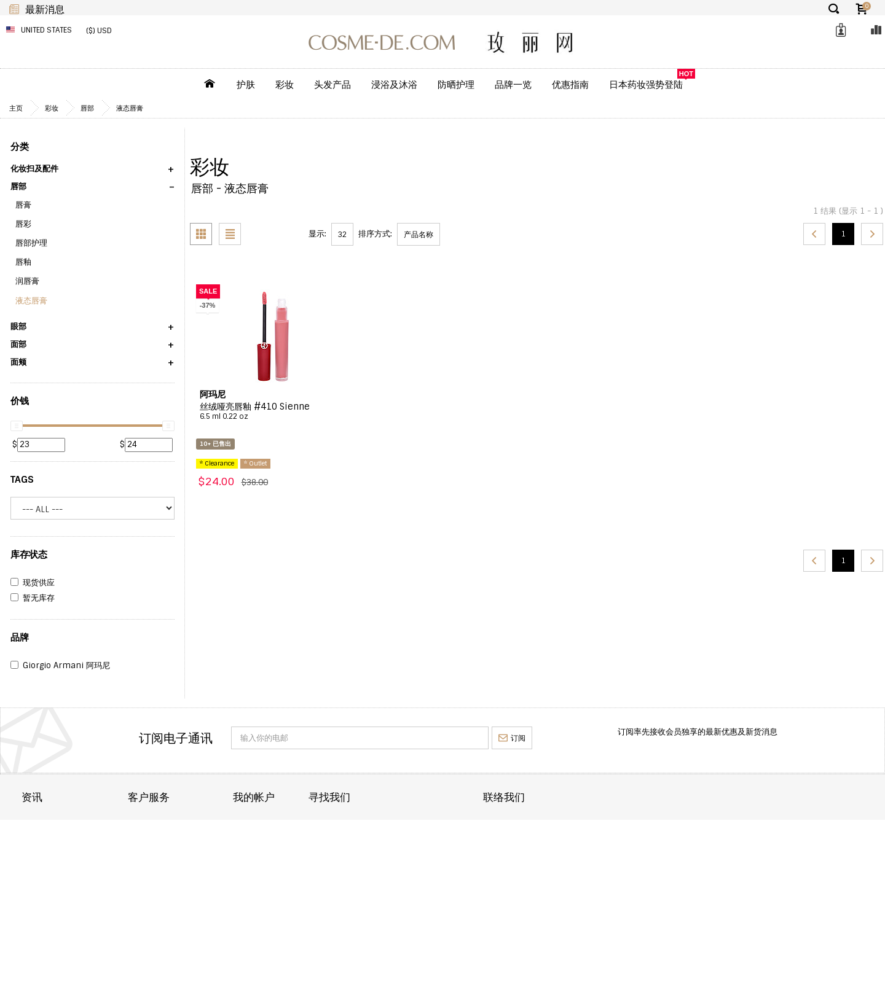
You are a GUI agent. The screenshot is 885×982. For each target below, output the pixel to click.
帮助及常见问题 (217, 875)
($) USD (99, 31)
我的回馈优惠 (380, 875)
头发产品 (332, 85)
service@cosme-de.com (757, 873)
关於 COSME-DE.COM (62, 826)
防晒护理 (456, 85)
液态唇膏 (129, 108)
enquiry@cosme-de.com (757, 856)
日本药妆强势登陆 (646, 85)
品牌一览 (513, 85)
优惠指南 (570, 85)
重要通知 (205, 859)
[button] (92, 173)
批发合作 (37, 875)
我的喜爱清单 (380, 859)
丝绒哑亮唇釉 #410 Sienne (273, 411)
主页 (16, 108)
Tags (22, 479)
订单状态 (205, 843)
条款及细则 (41, 892)
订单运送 (37, 843)
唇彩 (23, 224)
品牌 (19, 637)
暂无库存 (32, 598)
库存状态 (28, 554)
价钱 (19, 401)
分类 (19, 147)
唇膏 (23, 205)
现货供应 (32, 583)
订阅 (511, 738)
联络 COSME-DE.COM (229, 826)
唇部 (87, 108)
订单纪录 (372, 843)
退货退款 (37, 859)
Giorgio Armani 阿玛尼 (60, 666)
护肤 (246, 85)
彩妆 (284, 85)
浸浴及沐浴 (394, 85)
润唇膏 (27, 281)
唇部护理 (31, 243)
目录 (364, 826)
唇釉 (23, 262)
